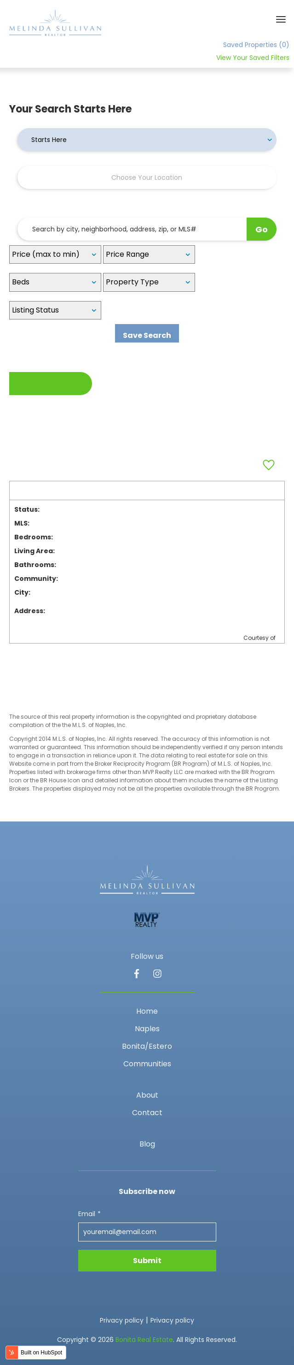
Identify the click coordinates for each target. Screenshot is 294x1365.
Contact (147, 1112)
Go (261, 229)
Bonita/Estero (147, 1046)
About (147, 1095)
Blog (147, 1144)
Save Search (147, 335)
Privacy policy (122, 1320)
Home (147, 1011)
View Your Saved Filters (252, 57)
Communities (147, 1063)
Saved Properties (256, 44)
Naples (147, 1028)
